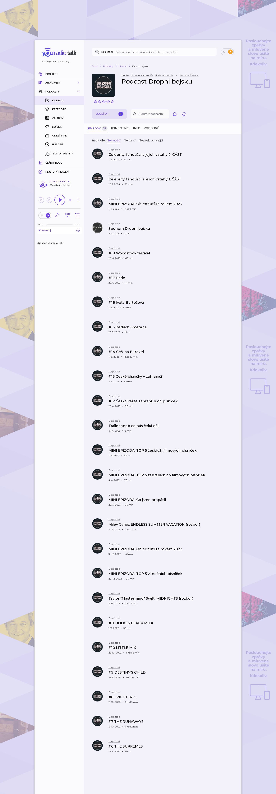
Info (136, 128)
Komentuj (59, 168)
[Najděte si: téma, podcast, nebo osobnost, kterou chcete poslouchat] (154, 52)
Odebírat (109, 114)
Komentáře (120, 128)
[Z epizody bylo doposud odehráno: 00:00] (41, 162)
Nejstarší (129, 140)
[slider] (46, 162)
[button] (59, 82)
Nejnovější (113, 140)
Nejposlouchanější (151, 140)
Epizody (98, 128)
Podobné (151, 128)
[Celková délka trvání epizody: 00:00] (78, 162)
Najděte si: (107, 51)
